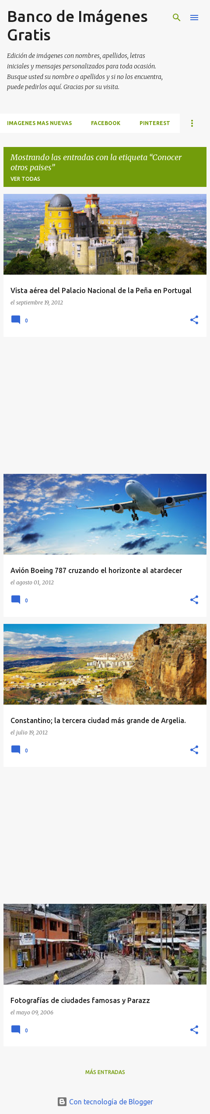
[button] (194, 320)
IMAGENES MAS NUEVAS (39, 123)
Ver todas (25, 179)
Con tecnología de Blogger (105, 1102)
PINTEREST (155, 123)
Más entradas (105, 1072)
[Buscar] (177, 17)
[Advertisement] (105, 405)
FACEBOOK (105, 123)
